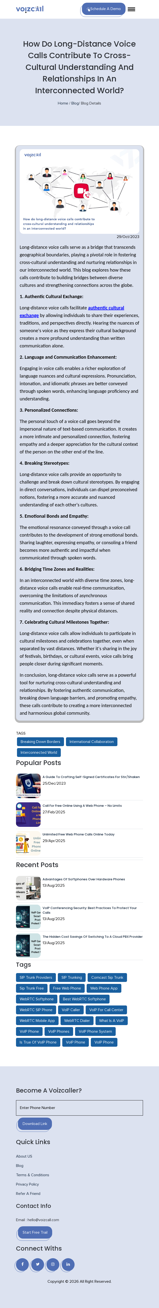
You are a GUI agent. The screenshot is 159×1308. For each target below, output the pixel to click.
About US (24, 1156)
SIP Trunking (72, 977)
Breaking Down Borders (40, 742)
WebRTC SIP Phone (36, 1010)
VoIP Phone (29, 1031)
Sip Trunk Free (32, 988)
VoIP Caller (71, 1010)
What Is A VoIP (111, 1021)
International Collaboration (92, 742)
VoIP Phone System (95, 1031)
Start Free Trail (35, 1232)
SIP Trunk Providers (36, 977)
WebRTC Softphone (37, 999)
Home (63, 103)
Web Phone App (104, 988)
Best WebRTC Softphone (84, 999)
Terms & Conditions (32, 1175)
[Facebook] (22, 1264)
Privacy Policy (27, 1184)
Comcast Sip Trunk (107, 977)
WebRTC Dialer (77, 1021)
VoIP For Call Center (106, 1010)
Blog (75, 103)
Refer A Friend (28, 1194)
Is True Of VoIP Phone (38, 1042)
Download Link (35, 1124)
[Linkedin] (68, 1264)
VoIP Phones (58, 1031)
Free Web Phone (67, 988)
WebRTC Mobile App (37, 1021)
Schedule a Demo (104, 9)
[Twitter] (37, 1264)
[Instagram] (53, 1264)
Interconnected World (39, 752)
